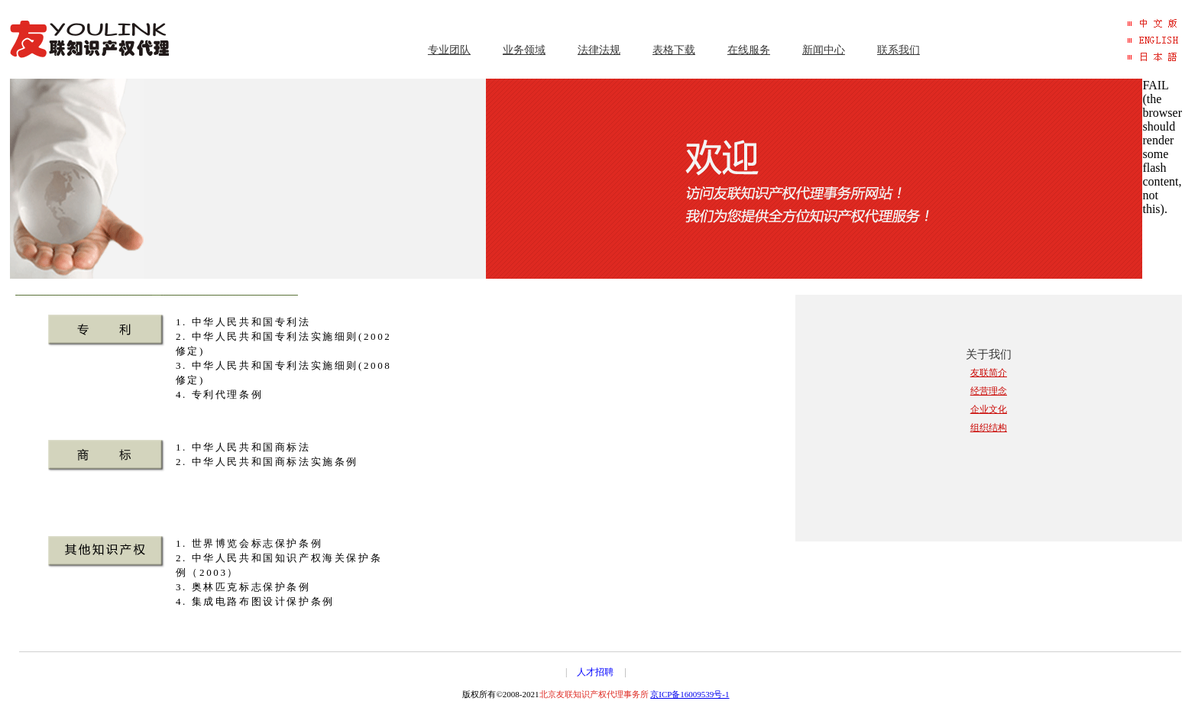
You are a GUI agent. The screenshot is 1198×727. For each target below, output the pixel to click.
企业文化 (988, 409)
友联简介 (988, 372)
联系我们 (898, 50)
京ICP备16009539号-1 (689, 694)
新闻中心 (823, 50)
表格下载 (673, 50)
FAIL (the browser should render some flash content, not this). (1162, 147)
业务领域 (524, 50)
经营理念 (988, 391)
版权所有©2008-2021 (556, 694)
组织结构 (988, 427)
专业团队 (449, 50)
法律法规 (599, 50)
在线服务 (748, 50)
